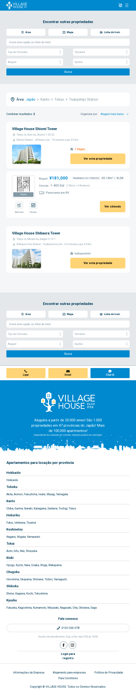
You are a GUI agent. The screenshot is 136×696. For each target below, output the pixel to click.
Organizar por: (89, 114)
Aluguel (35, 62)
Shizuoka (31, 551)
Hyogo (10, 565)
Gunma (19, 508)
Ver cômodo (112, 206)
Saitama (52, 508)
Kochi (29, 593)
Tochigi (63, 508)
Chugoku (12, 572)
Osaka (35, 565)
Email (68, 374)
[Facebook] (63, 645)
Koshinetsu (14, 529)
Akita (9, 494)
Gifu (16, 551)
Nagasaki (65, 607)
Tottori (49, 579)
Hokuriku (13, 515)
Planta (23, 194)
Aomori (18, 494)
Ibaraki (28, 508)
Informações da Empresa (28, 672)
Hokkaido (13, 473)
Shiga (43, 565)
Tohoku (11, 487)
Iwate (41, 494)
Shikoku (12, 586)
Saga (93, 607)
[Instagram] (72, 645)
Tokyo (72, 508)
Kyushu (11, 600)
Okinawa (84, 607)
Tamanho (101, 52)
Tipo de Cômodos (35, 52)
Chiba (9, 508)
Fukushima (30, 494)
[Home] (68, 402)
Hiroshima (12, 579)
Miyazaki (53, 607)
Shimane (38, 579)
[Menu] (127, 5)
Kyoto (19, 565)
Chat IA (110, 374)
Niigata (21, 536)
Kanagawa (40, 508)
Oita (75, 607)
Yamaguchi (60, 579)
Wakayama (55, 565)
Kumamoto (39, 607)
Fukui (9, 522)
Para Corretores (68, 678)
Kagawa (20, 593)
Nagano (11, 536)
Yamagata (62, 494)
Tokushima (41, 593)
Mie (22, 551)
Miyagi (51, 494)
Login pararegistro (68, 656)
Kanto (10, 501)
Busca (68, 72)
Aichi (9, 551)
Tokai (10, 543)
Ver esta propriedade (98, 158)
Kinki (10, 558)
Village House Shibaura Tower (36, 233)
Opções (101, 62)
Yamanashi (33, 536)
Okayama (26, 579)
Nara (27, 565)
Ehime (10, 593)
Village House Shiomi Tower (34, 129)
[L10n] (120, 5)
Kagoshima (25, 607)
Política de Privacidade (108, 672)
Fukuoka (11, 607)
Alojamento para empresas (69, 672)
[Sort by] (115, 114)
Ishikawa (19, 522)
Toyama (31, 522)
